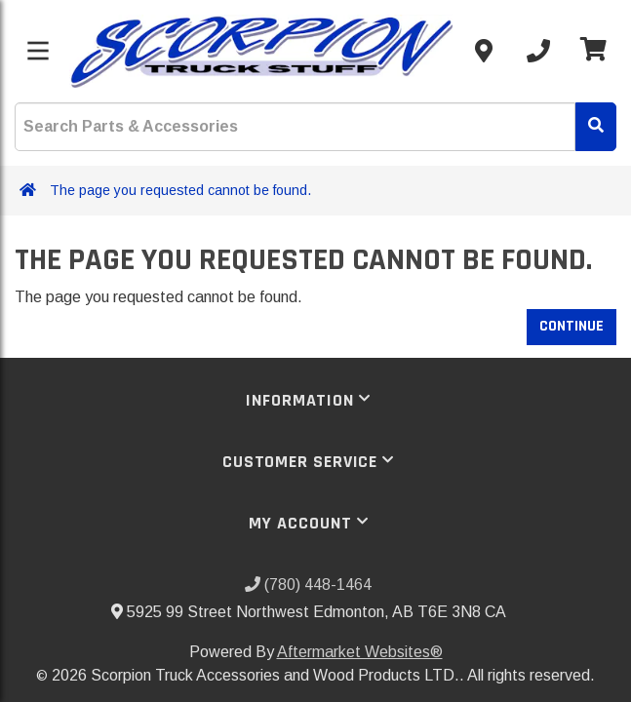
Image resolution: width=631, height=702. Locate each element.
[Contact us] (483, 50)
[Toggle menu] (38, 50)
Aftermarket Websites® (360, 652)
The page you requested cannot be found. (180, 190)
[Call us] (538, 50)
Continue (571, 326)
